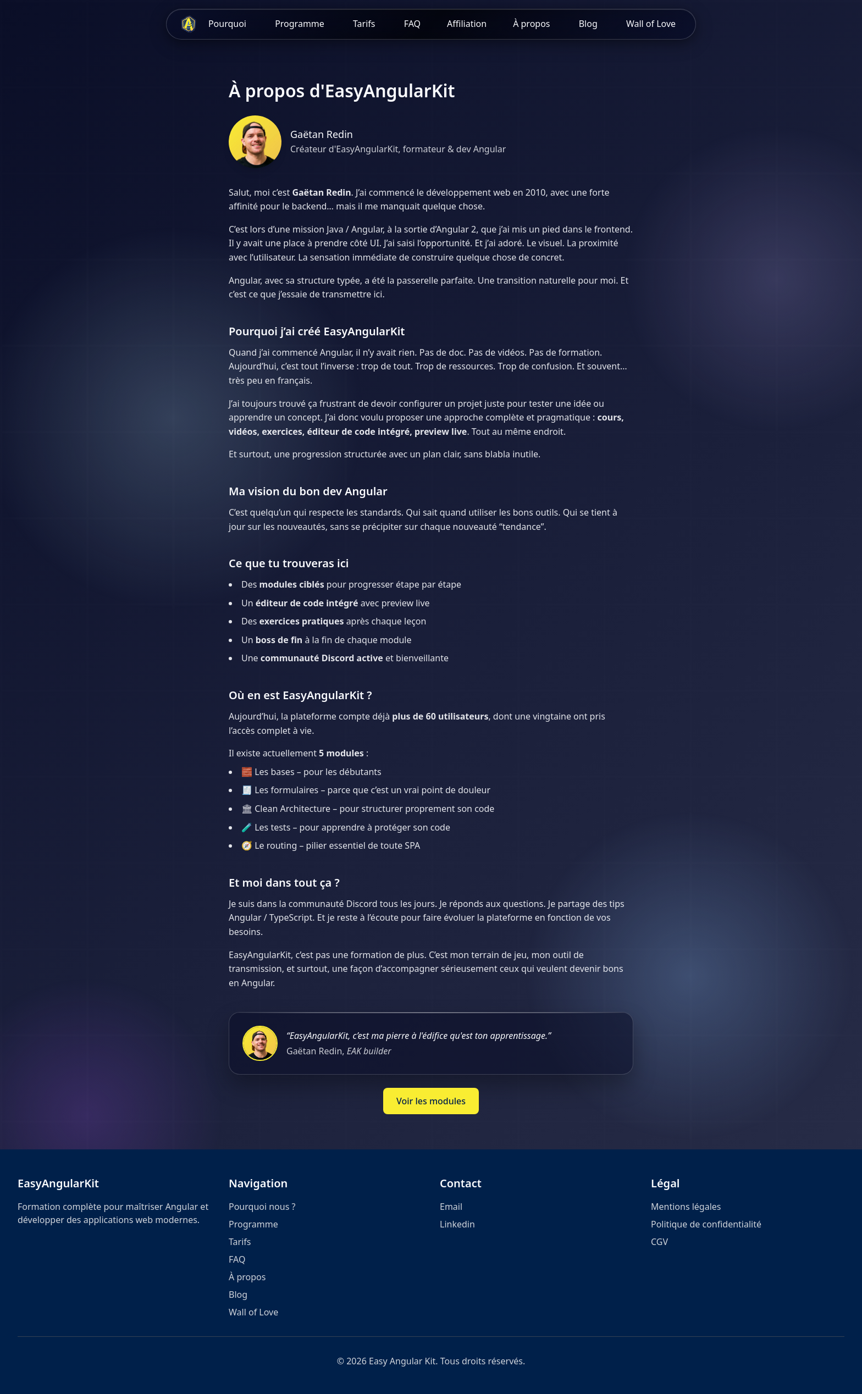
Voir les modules (431, 1101)
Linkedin (457, 1224)
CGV (659, 1242)
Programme (300, 24)
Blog (588, 24)
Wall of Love (651, 24)
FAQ (412, 24)
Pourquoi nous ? (262, 1207)
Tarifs (365, 24)
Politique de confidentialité (706, 1224)
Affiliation (467, 24)
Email (451, 1207)
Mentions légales (686, 1207)
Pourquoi (227, 24)
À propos (531, 24)
